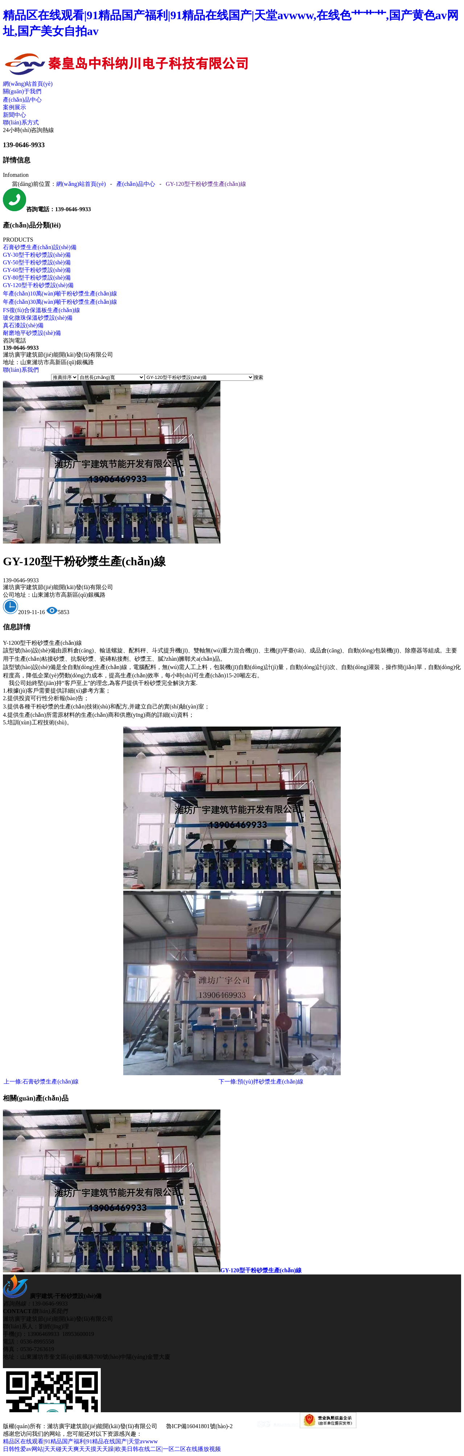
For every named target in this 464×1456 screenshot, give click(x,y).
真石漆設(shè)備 (23, 325)
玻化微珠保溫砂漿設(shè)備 (37, 318)
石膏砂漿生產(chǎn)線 (41, 1081)
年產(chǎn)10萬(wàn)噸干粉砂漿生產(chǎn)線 (60, 293)
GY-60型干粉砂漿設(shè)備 (37, 270)
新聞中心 (14, 115)
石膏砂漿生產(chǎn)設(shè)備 (39, 247)
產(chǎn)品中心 (22, 100)
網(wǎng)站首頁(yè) (28, 84)
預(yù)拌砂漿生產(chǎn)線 (261, 1081)
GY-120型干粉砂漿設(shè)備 (38, 285)
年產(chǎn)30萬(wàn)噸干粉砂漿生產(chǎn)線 (60, 302)
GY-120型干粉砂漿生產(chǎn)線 (206, 184)
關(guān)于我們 (22, 91)
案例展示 (14, 107)
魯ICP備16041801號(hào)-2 (199, 1426)
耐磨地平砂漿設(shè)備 (32, 333)
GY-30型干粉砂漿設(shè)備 (37, 255)
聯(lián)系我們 (21, 370)
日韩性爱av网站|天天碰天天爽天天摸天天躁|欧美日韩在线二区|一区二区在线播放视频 (112, 1449)
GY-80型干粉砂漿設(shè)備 (37, 277)
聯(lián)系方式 (21, 122)
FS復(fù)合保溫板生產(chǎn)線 (41, 310)
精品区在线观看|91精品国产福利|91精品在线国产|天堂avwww (80, 1441)
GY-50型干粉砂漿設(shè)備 (37, 262)
